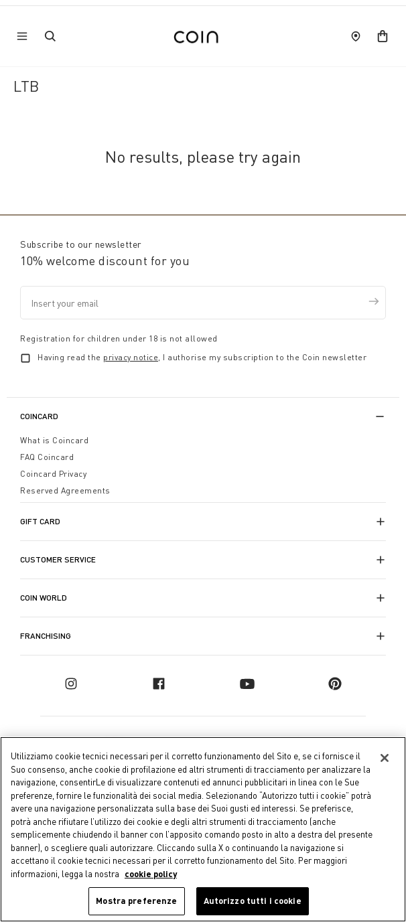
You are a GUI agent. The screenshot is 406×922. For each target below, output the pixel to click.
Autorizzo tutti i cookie (252, 900)
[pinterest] (335, 684)
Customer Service (58, 559)
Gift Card (40, 521)
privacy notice (130, 357)
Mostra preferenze (136, 900)
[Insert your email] (203, 302)
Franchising (45, 636)
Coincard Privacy (53, 474)
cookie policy (151, 873)
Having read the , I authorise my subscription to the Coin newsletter (202, 357)
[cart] (383, 36)
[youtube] (247, 684)
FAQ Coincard (47, 457)
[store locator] (356, 36)
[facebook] (159, 684)
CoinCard (39, 416)
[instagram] (71, 684)
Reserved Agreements (65, 490)
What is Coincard (54, 440)
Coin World (43, 598)
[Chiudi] (384, 758)
